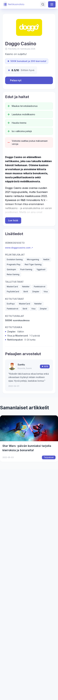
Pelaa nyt (15, 80)
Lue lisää (13, 220)
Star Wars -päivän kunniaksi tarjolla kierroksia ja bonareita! (26, 448)
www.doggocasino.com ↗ (19, 247)
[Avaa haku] (43, 4)
